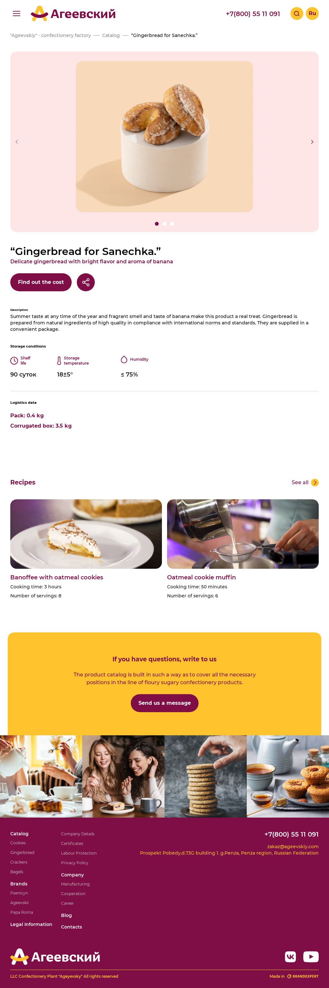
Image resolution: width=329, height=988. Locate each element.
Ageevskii (19, 902)
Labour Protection (79, 853)
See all (300, 482)
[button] (157, 224)
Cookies (18, 842)
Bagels (16, 871)
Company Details (77, 833)
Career (67, 903)
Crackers (18, 862)
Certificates (72, 843)
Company (72, 875)
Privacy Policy (74, 862)
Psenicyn (19, 893)
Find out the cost (41, 282)
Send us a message (164, 703)
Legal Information (31, 924)
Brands (18, 884)
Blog (66, 915)
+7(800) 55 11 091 (253, 14)
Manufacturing (75, 884)
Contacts (71, 927)
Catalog (19, 834)
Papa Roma (21, 912)
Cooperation (73, 893)
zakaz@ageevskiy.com (293, 846)
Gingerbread (22, 852)
